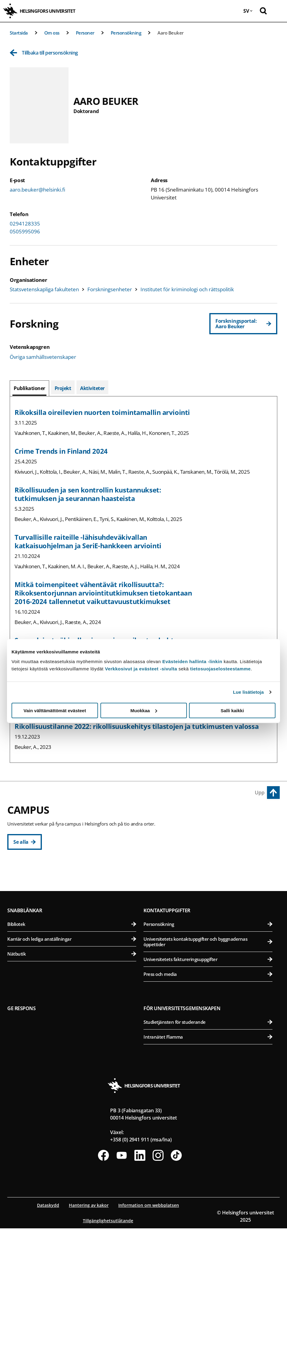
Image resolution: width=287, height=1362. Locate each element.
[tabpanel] (143, 579)
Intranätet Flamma (208, 1170)
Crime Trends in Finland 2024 (61, 451)
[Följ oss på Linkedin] (139, 1289)
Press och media (208, 1108)
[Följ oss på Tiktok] (176, 1289)
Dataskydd (48, 1339)
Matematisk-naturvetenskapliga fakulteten (71, 998)
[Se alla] (24, 842)
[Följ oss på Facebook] (103, 1289)
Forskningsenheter (109, 289)
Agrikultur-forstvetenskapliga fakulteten (208, 883)
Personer (85, 33)
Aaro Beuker (170, 33)
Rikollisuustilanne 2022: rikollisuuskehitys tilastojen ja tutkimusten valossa (136, 726)
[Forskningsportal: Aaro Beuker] (243, 323)
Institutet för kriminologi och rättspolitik (187, 289)
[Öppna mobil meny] (278, 11)
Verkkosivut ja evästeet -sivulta (141, 668)
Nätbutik (71, 1087)
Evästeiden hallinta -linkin (192, 661)
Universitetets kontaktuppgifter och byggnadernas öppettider (208, 1075)
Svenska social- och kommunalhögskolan (71, 957)
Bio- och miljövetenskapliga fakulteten (208, 898)
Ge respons (21, 1142)
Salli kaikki (232, 710)
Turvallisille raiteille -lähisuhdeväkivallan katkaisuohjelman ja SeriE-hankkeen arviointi (88, 541)
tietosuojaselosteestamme (220, 668)
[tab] (29, 388)
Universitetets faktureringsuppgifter (208, 1093)
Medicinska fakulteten (208, 968)
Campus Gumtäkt (29, 984)
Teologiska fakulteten (71, 927)
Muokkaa (143, 710)
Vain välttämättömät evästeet (55, 710)
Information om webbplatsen (148, 1339)
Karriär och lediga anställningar (71, 1073)
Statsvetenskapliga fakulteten (44, 289)
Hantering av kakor (89, 1339)
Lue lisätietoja (248, 692)
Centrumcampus (28, 869)
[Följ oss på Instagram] (158, 1289)
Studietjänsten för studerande (208, 1156)
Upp (260, 792)
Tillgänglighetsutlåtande (108, 1354)
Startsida (19, 33)
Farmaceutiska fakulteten (208, 913)
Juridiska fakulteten (71, 913)
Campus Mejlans (164, 954)
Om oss (51, 33)
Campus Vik (157, 869)
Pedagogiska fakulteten (71, 898)
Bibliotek (71, 1058)
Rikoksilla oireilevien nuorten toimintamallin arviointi (102, 412)
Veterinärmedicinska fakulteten (208, 927)
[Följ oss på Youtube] (121, 1289)
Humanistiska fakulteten (71, 883)
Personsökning (126, 33)
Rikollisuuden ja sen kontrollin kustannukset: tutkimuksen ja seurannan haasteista (88, 494)
